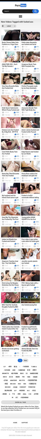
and (13, 370)
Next (25, 360)
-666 (28, 377)
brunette (5, 373)
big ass (13, 384)
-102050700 (32, 380)
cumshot (23, 387)
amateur (13, 380)
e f (5, 366)
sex (24, 384)
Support (25, 422)
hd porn (14, 373)
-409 (9, 367)
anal (24, 394)
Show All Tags (20, 402)
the (23, 377)
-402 (6, 384)
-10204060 (24, 397)
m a (15, 367)
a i (17, 397)
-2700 (5, 380)
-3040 (4, 394)
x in (30, 394)
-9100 (15, 387)
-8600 (17, 377)
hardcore (34, 373)
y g (13, 394)
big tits (22, 380)
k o (28, 370)
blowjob (8, 390)
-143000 (26, 367)
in (12, 397)
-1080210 (32, 384)
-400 (18, 394)
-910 (34, 391)
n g (28, 390)
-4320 (35, 377)
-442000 (22, 390)
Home (15, 422)
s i (27, 373)
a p (15, 390)
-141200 (7, 370)
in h (21, 373)
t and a (34, 366)
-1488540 (21, 370)
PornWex (18, 435)
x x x (11, 377)
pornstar (31, 387)
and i (35, 370)
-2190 (36, 394)
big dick (7, 387)
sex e (5, 377)
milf (19, 384)
